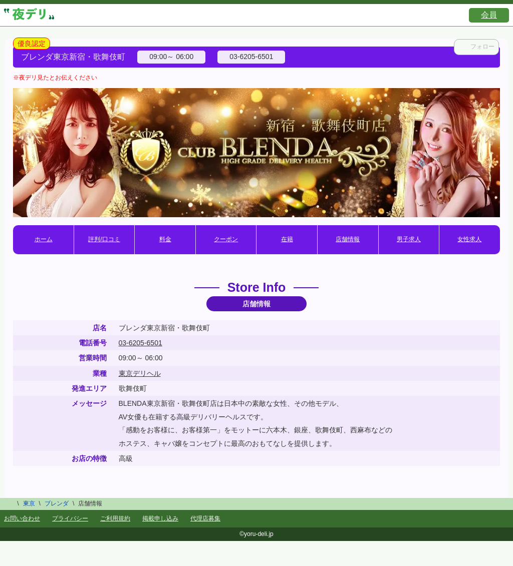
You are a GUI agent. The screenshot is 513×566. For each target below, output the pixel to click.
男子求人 (409, 239)
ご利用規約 (115, 518)
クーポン (226, 239)
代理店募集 (205, 518)
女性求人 (469, 239)
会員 (489, 15)
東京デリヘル (140, 373)
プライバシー (70, 518)
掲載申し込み (160, 518)
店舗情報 (348, 239)
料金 (165, 239)
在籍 (287, 239)
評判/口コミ (104, 239)
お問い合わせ (22, 518)
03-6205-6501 (140, 343)
